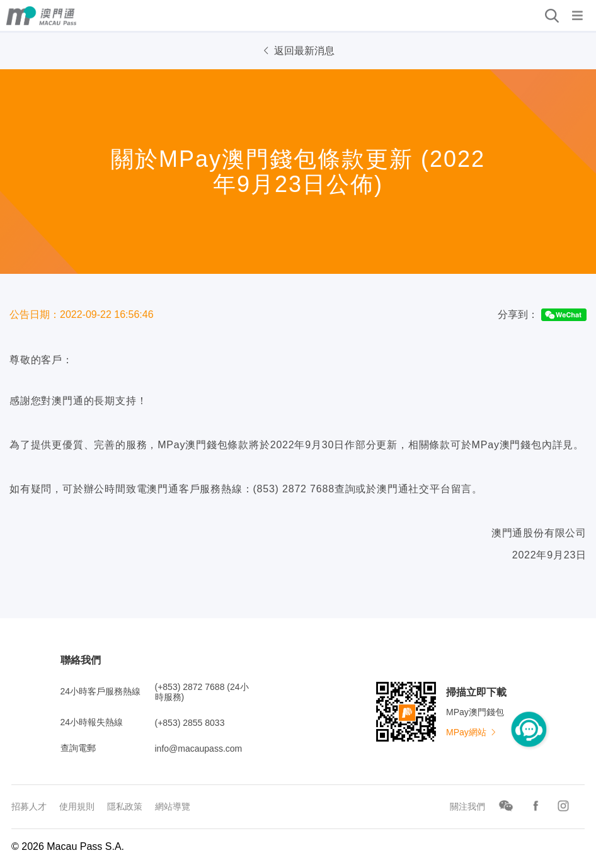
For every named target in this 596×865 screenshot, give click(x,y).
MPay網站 (472, 732)
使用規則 (77, 806)
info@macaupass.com (199, 748)
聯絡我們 (80, 660)
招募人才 (29, 806)
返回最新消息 (298, 50)
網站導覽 (172, 806)
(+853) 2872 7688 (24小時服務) (202, 692)
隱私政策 (124, 806)
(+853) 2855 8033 (190, 723)
